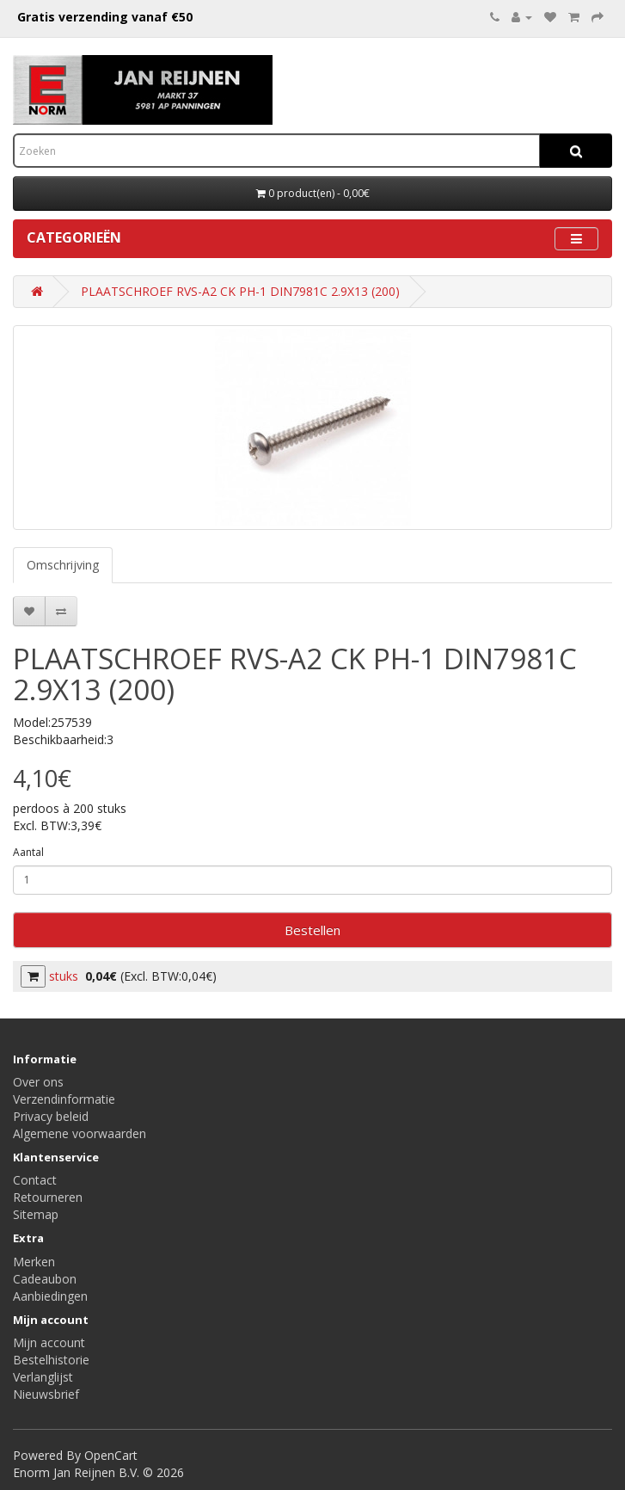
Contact (35, 1180)
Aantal (28, 852)
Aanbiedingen (50, 1296)
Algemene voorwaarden (79, 1133)
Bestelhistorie (51, 1359)
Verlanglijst (43, 1377)
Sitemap (35, 1214)
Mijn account (49, 1342)
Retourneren (48, 1197)
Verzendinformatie (64, 1099)
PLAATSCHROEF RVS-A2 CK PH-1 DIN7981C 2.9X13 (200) (240, 291)
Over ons (38, 1082)
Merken (34, 1261)
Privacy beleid (51, 1116)
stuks (63, 976)
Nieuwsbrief (46, 1394)
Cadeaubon (45, 1279)
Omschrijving (63, 565)
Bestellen (312, 930)
